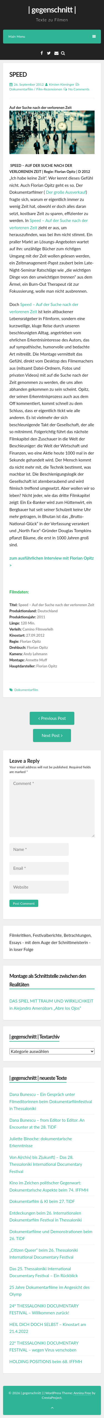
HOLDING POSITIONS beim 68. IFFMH (45, 1361)
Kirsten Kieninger (61, 84)
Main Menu (52, 36)
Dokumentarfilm (21, 89)
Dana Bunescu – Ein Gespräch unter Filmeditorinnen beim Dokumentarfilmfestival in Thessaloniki (50, 1101)
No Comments (78, 89)
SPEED (18, 74)
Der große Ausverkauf (66, 192)
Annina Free (82, 1393)
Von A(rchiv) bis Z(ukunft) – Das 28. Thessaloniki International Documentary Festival (45, 1164)
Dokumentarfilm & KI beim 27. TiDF (42, 1201)
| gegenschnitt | (52, 9)
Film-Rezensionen (49, 89)
